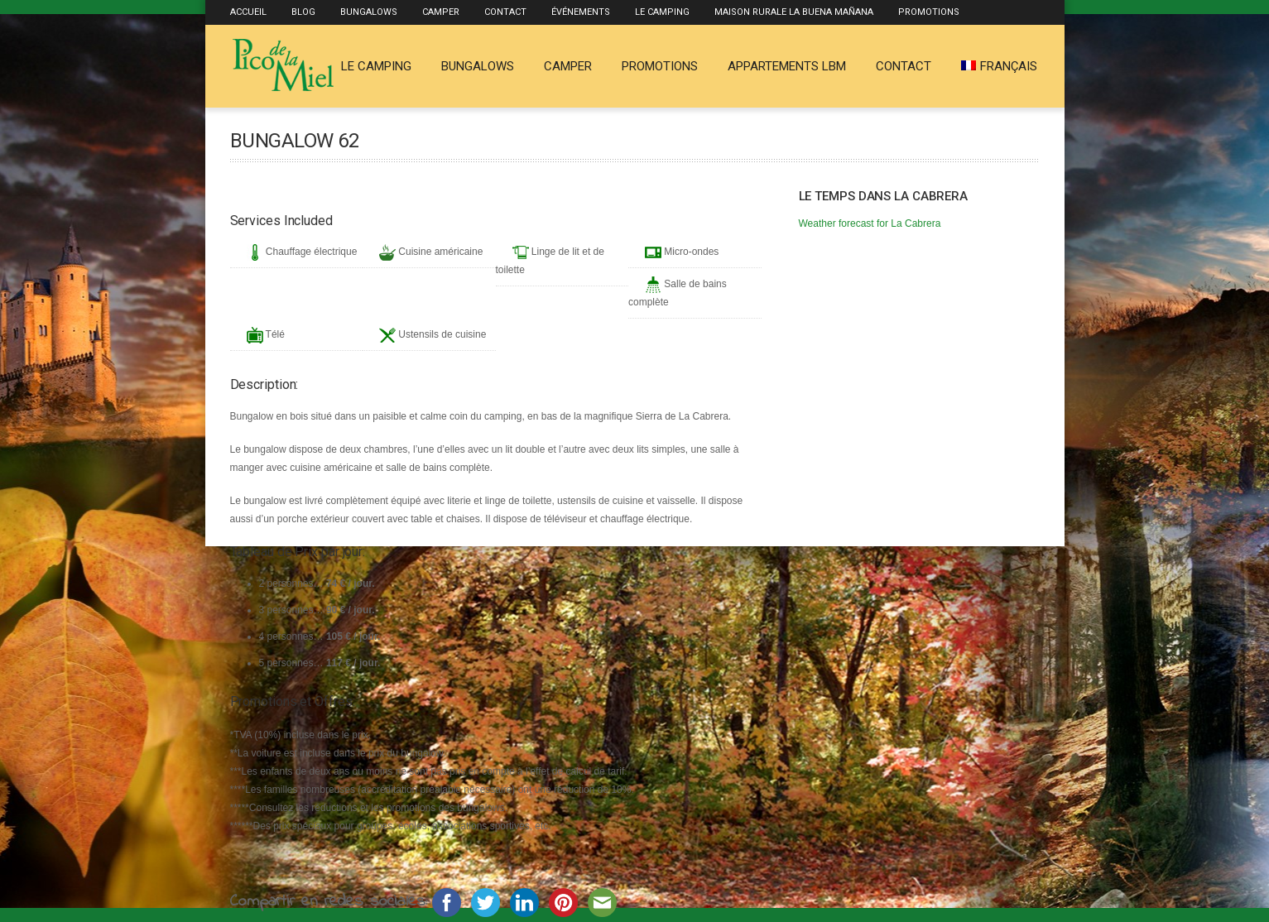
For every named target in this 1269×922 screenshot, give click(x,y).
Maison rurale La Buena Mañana (793, 12)
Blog (303, 12)
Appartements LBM (787, 66)
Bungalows (368, 12)
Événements (580, 12)
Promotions (928, 12)
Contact (505, 12)
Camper (440, 12)
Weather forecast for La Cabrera (870, 223)
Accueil (248, 12)
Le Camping (662, 12)
